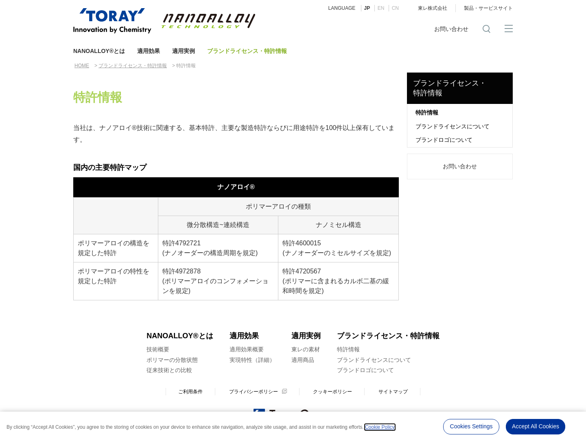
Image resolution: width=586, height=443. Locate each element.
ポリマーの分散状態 (172, 360)
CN (395, 8)
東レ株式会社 (432, 8)
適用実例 (183, 51)
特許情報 (426, 112)
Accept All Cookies (535, 426)
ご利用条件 (190, 392)
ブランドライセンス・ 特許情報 (449, 88)
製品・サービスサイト (488, 8)
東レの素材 (305, 349)
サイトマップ (393, 392)
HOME (81, 65)
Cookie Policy (380, 427)
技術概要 (157, 349)
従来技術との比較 (169, 370)
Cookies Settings (471, 426)
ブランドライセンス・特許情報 (247, 51)
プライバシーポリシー (253, 392)
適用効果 (148, 51)
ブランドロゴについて (443, 140)
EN (381, 8)
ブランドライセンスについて (452, 126)
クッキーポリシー (332, 392)
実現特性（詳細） (252, 360)
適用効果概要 (247, 349)
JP (367, 8)
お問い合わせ (451, 29)
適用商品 (302, 360)
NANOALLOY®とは (99, 51)
